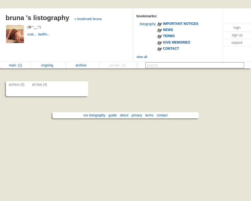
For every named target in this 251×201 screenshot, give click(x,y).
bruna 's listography (37, 17)
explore (236, 43)
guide (112, 115)
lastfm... (44, 34)
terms (149, 115)
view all (141, 57)
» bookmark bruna (88, 19)
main (15, 65)
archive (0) (17, 85)
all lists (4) (39, 85)
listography (148, 24)
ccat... (32, 34)
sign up (237, 35)
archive (82, 65)
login (236, 28)
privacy (136, 115)
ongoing (48, 65)
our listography (94, 115)
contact (162, 115)
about (124, 115)
